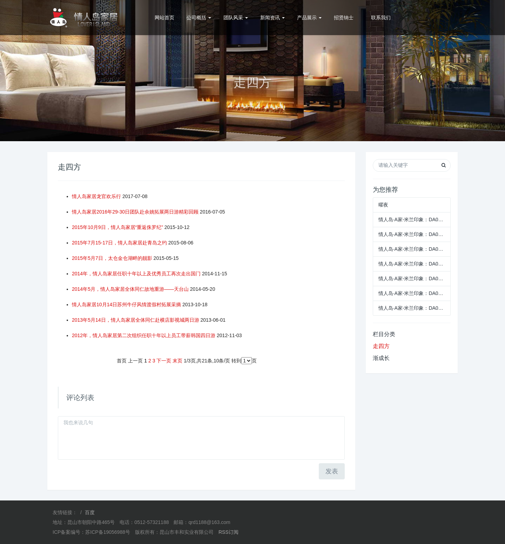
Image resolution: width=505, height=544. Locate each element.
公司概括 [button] (199, 17)
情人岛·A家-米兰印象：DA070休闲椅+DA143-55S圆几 (411, 234)
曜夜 (383, 205)
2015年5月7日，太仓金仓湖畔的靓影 (112, 258)
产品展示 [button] (309, 17)
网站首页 (164, 17)
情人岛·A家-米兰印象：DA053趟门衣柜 (411, 249)
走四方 (381, 346)
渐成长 (381, 358)
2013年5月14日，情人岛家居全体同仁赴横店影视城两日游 (135, 320)
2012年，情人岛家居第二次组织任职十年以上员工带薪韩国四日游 (143, 335)
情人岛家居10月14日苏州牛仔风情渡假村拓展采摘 (126, 304)
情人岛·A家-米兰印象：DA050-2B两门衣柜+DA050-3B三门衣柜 (411, 293)
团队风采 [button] (235, 17)
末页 (177, 360)
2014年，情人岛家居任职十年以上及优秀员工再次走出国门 (136, 273)
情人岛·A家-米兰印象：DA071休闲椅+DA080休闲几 (411, 219)
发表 (331, 471)
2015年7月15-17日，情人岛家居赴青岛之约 (119, 242)
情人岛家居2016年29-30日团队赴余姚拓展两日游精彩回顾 (135, 212)
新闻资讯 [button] (272, 17)
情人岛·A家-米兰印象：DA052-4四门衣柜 (411, 264)
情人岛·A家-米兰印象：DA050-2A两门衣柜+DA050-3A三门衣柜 (411, 308)
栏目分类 (384, 334)
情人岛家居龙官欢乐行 (96, 196)
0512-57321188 (432, 17)
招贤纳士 (344, 17)
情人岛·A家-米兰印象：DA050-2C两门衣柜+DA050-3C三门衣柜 (411, 278)
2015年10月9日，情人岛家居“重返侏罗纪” (117, 227)
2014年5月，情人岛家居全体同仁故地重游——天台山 (130, 289)
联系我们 (381, 17)
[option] (252, 70)
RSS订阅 (228, 532)
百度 (90, 512)
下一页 (163, 360)
